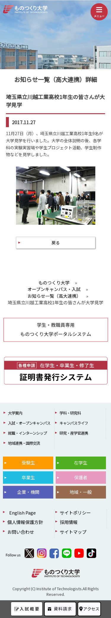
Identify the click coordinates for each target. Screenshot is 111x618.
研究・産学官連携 (73, 433)
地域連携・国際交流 (24, 443)
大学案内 (15, 413)
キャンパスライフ (73, 423)
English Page (21, 512)
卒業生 (28, 477)
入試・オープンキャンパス (29, 423)
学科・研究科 (70, 413)
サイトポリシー (75, 512)
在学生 (80, 463)
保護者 (80, 477)
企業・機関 (28, 492)
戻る (56, 242)
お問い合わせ (20, 532)
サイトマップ (73, 532)
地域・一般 (81, 492)
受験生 (28, 463)
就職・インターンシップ (27, 433)
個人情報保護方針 (25, 522)
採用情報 (69, 522)
